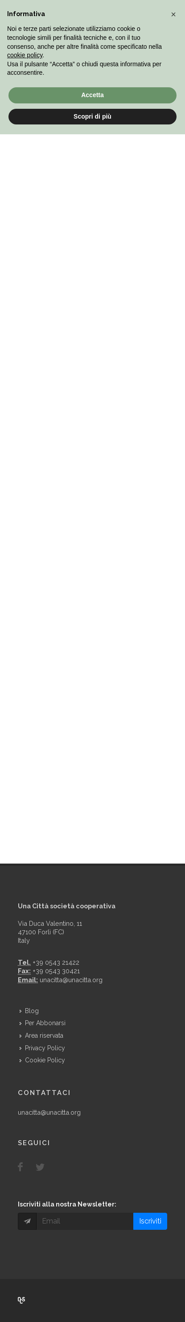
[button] (173, 14)
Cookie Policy (45, 1060)
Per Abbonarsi (45, 1023)
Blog (32, 1010)
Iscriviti (150, 1221)
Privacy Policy (45, 1048)
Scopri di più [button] (92, 116)
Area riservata (44, 1035)
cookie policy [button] (24, 55)
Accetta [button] (92, 94)
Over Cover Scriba (21, 1300)
